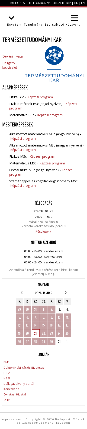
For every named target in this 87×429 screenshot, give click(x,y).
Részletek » (43, 231)
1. (44, 309)
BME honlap (17, 3)
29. (20, 309)
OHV (6, 400)
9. (52, 317)
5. (20, 317)
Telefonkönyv (39, 3)
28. (36, 341)
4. (67, 309)
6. (27, 317)
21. (35, 333)
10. (59, 317)
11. (67, 317)
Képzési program (40, 97)
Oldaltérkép (62, 3)
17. (59, 325)
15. (43, 325)
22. (44, 333)
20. (27, 333)
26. (20, 341)
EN (83, 3)
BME (6, 362)
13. (27, 325)
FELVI (6, 373)
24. (59, 333)
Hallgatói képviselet (9, 65)
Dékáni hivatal (12, 56)
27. (27, 341)
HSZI (6, 378)
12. (19, 325)
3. (59, 309)
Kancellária (11, 389)
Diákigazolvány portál (18, 383)
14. (35, 325)
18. (67, 325)
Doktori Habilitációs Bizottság (23, 367)
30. (27, 309)
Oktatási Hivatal (14, 394)
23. (52, 333)
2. (52, 309)
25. (67, 333)
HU (76, 3)
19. (19, 333)
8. (44, 317)
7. (36, 317)
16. (51, 325)
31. (35, 309)
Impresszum (11, 419)
